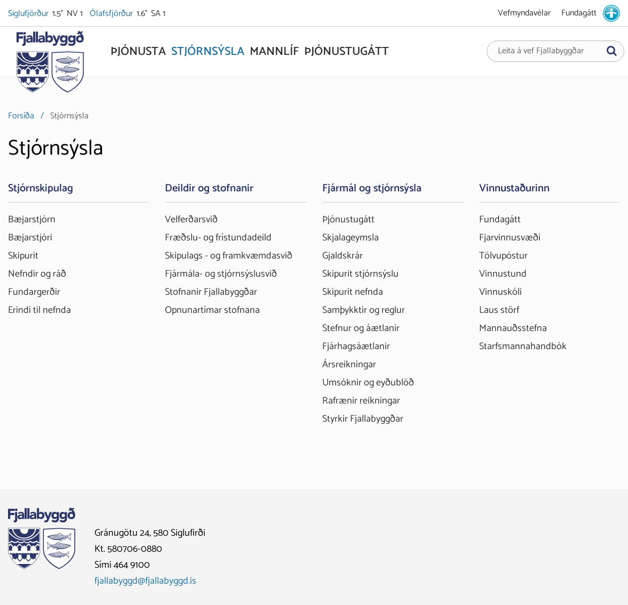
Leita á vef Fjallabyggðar (541, 51)
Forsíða (21, 116)
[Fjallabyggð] (50, 65)
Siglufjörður (29, 13)
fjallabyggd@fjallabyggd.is (145, 581)
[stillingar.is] (611, 13)
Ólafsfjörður (112, 13)
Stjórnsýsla (69, 116)
